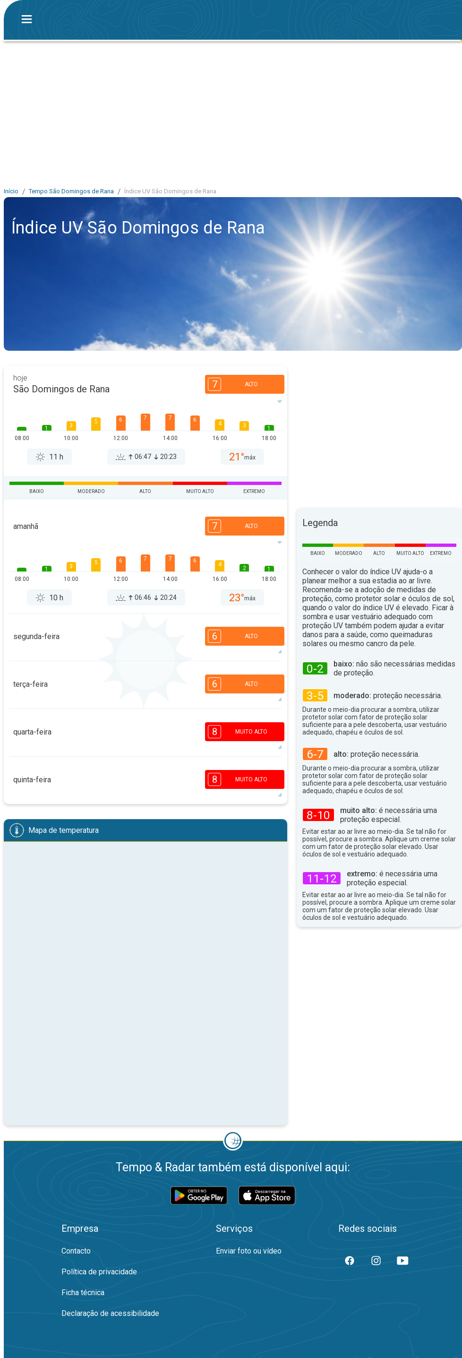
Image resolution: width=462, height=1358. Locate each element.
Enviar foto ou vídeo (249, 1250)
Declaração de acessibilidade (110, 1313)
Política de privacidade (99, 1271)
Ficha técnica (82, 1292)
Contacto (76, 1250)
